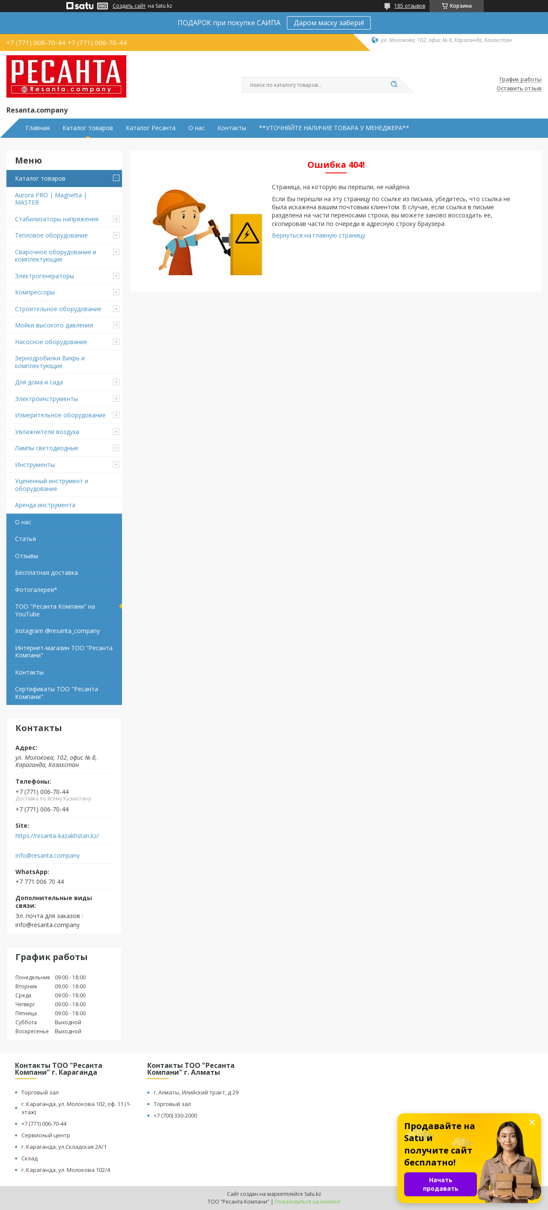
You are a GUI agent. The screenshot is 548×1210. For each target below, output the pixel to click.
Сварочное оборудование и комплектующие (55, 256)
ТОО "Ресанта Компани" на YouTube (55, 610)
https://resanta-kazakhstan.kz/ (57, 836)
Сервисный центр (45, 1135)
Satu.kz (312, 1194)
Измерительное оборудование (60, 415)
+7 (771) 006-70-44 (43, 1123)
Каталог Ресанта (151, 128)
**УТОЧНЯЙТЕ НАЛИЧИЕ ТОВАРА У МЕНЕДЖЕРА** (334, 128)
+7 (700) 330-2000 (175, 1115)
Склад (29, 1158)
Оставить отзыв (519, 89)
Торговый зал (40, 1092)
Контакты (231, 128)
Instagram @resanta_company (57, 631)
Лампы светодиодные (46, 448)
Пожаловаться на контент (307, 1201)
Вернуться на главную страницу (318, 235)
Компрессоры (35, 292)
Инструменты (35, 465)
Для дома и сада (39, 382)
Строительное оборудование (58, 309)
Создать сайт (129, 6)
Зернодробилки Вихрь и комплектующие (50, 362)
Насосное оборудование (51, 342)
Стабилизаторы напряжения (56, 219)
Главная (38, 128)
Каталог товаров (88, 128)
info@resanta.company (47, 855)
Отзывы (26, 556)
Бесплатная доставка (46, 572)
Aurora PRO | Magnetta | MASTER (51, 199)
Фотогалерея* (36, 590)
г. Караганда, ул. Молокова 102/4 (65, 1170)
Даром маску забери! (329, 22)
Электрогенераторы (44, 276)
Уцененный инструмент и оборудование (51, 485)
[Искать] (393, 84)
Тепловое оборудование (51, 235)
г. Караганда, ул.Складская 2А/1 (64, 1147)
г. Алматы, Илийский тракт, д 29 (196, 1092)
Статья (25, 539)
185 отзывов (409, 5)
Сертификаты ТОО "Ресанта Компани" (56, 693)
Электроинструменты (46, 399)
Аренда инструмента (45, 505)
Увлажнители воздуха (47, 432)
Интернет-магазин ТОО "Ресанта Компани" (64, 652)
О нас (196, 128)
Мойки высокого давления (54, 325)
